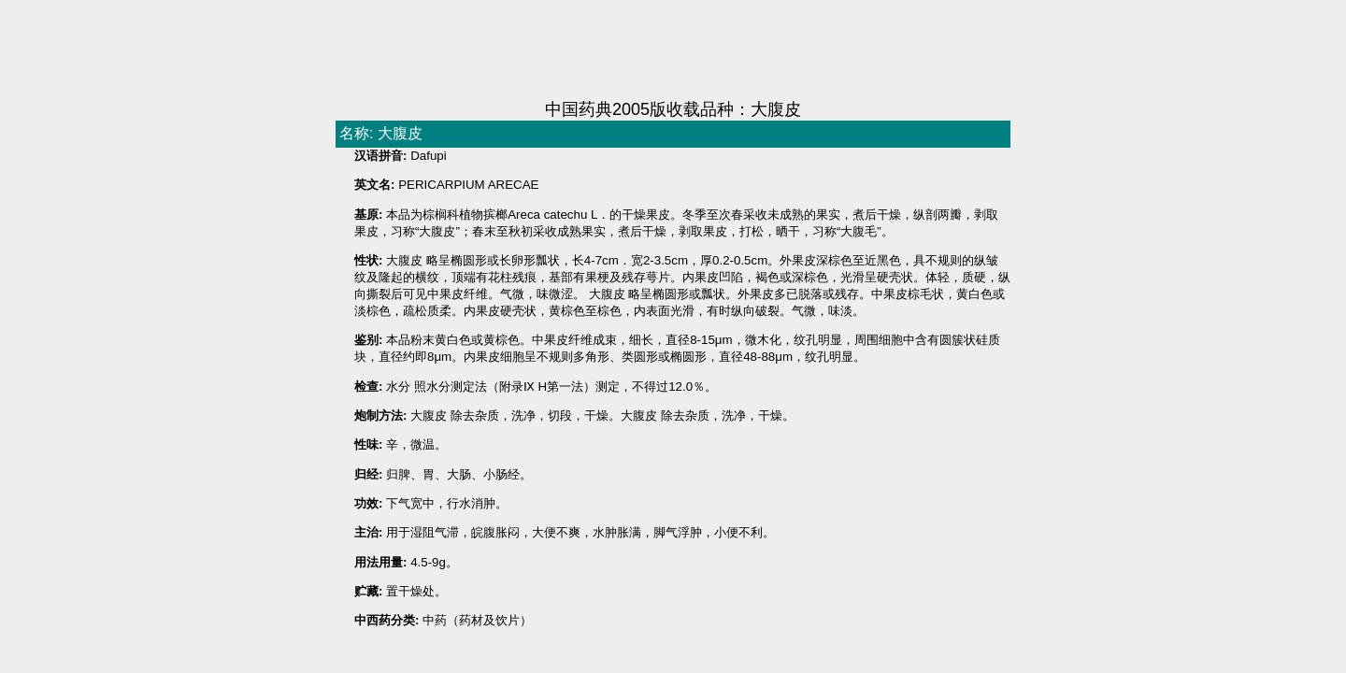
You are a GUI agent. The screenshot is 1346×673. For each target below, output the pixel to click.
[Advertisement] (673, 51)
